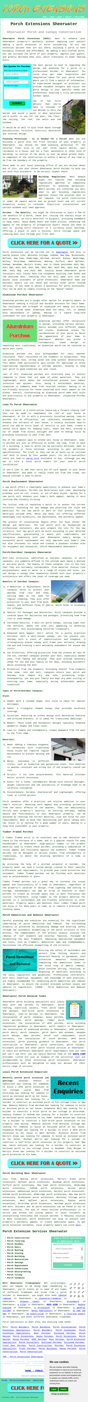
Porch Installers (29, 1342)
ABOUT (59, 17)
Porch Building (41, 1327)
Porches (59, 1345)
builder (54, 71)
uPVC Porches (39, 1339)
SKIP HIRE (52, 1304)
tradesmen (26, 1292)
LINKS (51, 17)
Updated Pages (38, 1380)
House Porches (44, 1336)
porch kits (32, 458)
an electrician (35, 1314)
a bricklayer (42, 1308)
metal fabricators (42, 1311)
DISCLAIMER (79, 17)
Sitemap (4, 1380)
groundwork (73, 1301)
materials (55, 113)
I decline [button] (63, 1389)
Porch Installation (64, 1327)
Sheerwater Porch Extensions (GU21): (27, 38)
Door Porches (42, 1333)
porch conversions (52, 1045)
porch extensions (47, 280)
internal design (17, 134)
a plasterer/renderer (48, 1298)
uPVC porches (76, 1029)
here (78, 1225)
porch (29, 216)
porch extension (12, 1225)
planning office (44, 165)
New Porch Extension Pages (20, 1380)
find (13, 1179)
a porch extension (24, 45)
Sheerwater (62, 252)
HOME (45, 17)
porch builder (62, 168)
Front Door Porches (14, 1345)
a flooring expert (74, 1314)
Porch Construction (40, 1345)
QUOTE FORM (79, 1054)
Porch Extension (66, 1330)
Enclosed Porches (64, 1333)
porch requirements (56, 1051)
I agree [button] (53, 1389)
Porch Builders (20, 1327)
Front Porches (27, 1349)
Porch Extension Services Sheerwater (35, 1231)
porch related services (52, 1048)
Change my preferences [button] (59, 1394)
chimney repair (30, 1301)
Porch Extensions (23, 1336)
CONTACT (68, 17)
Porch (6, 252)
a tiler (22, 1304)
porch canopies (30, 1032)
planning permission (60, 145)
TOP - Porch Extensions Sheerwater (23, 1357)
